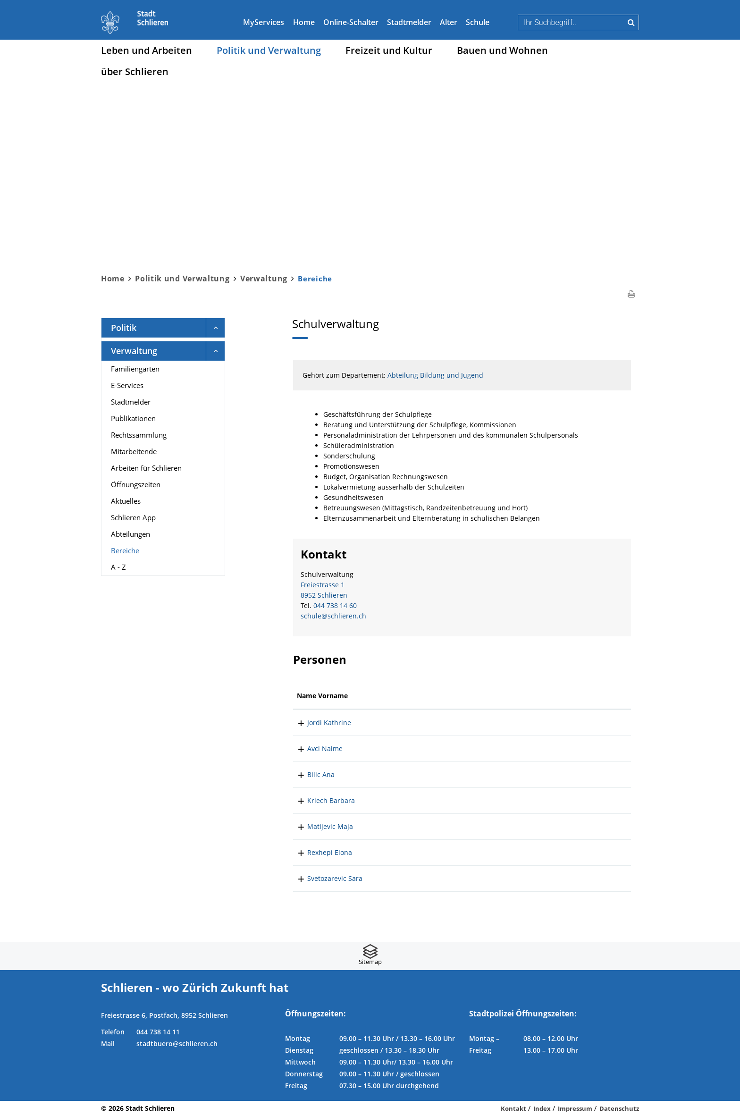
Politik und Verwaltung (269, 50)
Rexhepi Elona (319, 852)
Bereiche (145, 550)
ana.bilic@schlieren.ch (549, 774)
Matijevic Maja (320, 826)
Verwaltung (134, 350)
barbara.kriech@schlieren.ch (559, 800)
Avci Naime (314, 748)
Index (542, 1108)
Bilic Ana (310, 774)
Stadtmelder (409, 22)
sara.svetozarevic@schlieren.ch (562, 878)
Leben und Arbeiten (146, 50)
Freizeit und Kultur (388, 50)
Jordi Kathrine (319, 722)
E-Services (127, 385)
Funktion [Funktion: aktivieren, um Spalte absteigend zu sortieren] (390, 695)
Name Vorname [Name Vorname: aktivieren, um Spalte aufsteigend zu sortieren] (322, 695)
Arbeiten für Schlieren (146, 468)
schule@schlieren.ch (333, 615)
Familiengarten (135, 368)
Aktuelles (126, 501)
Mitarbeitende (134, 451)
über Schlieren (134, 71)
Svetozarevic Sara (324, 878)
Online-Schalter (350, 22)
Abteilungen (130, 534)
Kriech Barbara (321, 800)
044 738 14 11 (158, 1031)
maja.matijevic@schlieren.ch (558, 826)
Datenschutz (619, 1108)
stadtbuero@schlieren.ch (177, 1043)
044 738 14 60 (335, 605)
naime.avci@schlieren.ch (552, 748)
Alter (448, 22)
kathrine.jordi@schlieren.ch (557, 722)
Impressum (575, 1108)
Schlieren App (133, 517)
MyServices (263, 22)
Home (304, 22)
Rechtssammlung (139, 435)
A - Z (118, 567)
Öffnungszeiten (135, 484)
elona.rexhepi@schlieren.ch (557, 852)
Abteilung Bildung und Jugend (435, 375)
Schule (477, 22)
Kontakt (513, 1108)
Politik (123, 327)
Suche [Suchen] (631, 22)
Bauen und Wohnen (502, 50)
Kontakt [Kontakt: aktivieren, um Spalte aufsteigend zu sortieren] (526, 695)
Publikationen (133, 418)
